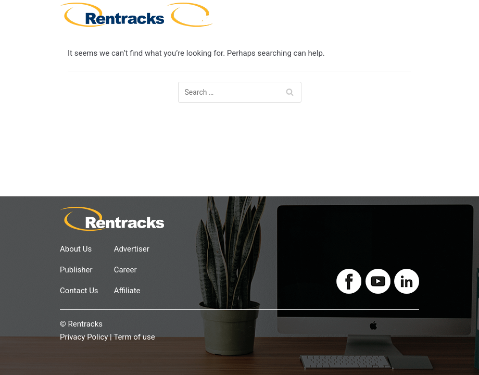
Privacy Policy (84, 337)
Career (125, 269)
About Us (76, 249)
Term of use (134, 337)
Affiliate (127, 290)
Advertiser (131, 249)
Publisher (76, 269)
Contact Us (79, 290)
